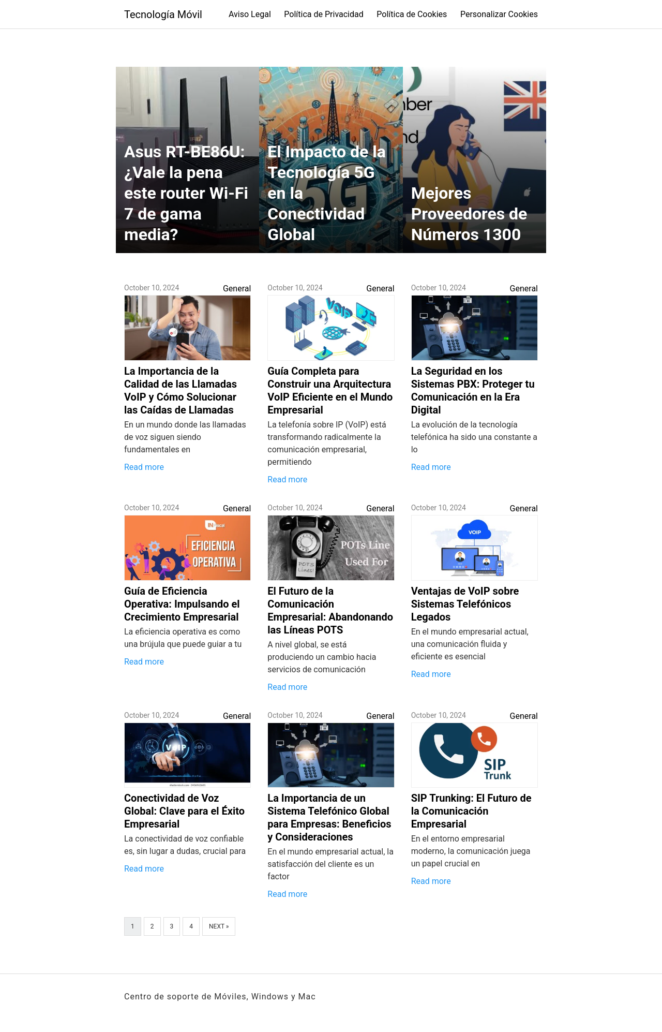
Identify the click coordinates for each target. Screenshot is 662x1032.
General (237, 288)
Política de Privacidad (323, 14)
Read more (144, 467)
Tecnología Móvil (163, 14)
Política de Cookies (412, 14)
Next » (219, 926)
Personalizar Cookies (499, 14)
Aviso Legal (250, 14)
